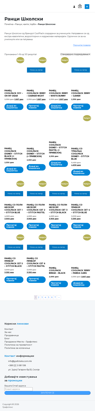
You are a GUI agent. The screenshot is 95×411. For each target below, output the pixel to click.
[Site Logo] (15, 6)
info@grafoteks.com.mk (18, 361)
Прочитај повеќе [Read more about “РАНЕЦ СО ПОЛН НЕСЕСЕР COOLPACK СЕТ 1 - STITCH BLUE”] (11, 226)
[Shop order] (75, 54)
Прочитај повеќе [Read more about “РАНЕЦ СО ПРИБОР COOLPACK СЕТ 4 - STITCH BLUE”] (78, 226)
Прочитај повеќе (82, 45)
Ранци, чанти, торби (25, 24)
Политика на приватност (18, 345)
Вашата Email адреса (15, 386)
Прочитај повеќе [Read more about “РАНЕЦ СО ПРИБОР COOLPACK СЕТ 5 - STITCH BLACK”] (11, 279)
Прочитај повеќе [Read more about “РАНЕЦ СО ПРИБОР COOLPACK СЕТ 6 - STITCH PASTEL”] (34, 279)
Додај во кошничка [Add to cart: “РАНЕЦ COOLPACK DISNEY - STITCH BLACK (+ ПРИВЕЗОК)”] (12, 170)
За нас (8, 332)
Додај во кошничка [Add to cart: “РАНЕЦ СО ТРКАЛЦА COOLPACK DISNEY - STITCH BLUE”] (78, 172)
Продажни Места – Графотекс (20, 341)
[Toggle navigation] (87, 6)
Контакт (8, 329)
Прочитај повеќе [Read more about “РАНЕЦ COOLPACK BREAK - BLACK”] (56, 284)
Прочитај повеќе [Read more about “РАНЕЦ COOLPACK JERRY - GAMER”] (78, 107)
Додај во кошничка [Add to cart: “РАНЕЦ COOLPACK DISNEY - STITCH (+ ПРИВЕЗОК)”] (34, 167)
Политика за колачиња (17, 348)
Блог (7, 338)
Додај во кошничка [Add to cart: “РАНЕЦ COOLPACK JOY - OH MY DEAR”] (12, 107)
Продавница (11, 335)
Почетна (8, 24)
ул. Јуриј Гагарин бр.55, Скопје (22, 369)
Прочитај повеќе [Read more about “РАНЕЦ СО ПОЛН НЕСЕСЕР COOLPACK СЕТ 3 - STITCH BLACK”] (56, 226)
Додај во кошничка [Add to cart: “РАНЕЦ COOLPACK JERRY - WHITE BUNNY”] (56, 107)
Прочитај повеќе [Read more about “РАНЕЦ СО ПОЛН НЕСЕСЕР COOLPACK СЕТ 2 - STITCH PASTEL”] (34, 226)
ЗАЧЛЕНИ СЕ (47, 393)
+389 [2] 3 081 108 (15, 365)
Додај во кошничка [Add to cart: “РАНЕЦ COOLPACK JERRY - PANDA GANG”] (78, 284)
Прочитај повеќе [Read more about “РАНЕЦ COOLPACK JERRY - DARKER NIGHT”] (34, 107)
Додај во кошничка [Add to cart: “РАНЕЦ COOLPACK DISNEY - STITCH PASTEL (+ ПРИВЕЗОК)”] (56, 163)
